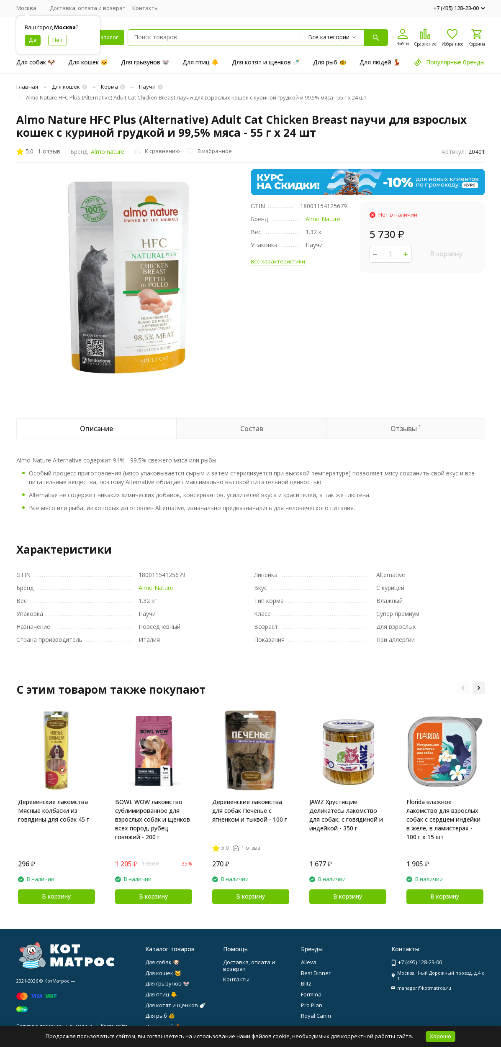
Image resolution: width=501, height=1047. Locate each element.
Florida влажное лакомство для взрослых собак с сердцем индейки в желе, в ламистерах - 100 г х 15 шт (443, 819)
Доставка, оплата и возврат (88, 8)
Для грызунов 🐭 (145, 62)
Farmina (311, 994)
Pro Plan (311, 1005)
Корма (109, 86)
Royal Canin (316, 1015)
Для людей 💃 (380, 62)
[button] (463, 688)
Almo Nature (323, 219)
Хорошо (440, 1036)
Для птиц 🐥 (200, 62)
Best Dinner (316, 973)
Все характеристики (278, 261)
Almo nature (107, 152)
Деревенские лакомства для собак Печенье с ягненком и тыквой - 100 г (249, 810)
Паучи (147, 86)
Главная (27, 86)
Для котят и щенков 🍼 (266, 62)
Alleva (308, 962)
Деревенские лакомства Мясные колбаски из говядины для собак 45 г (53, 810)
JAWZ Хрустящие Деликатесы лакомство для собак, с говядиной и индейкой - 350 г (346, 815)
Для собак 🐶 (35, 62)
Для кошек (66, 86)
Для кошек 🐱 (88, 62)
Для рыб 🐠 (329, 62)
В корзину (446, 253)
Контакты (145, 8)
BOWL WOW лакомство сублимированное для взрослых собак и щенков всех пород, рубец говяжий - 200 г (152, 819)
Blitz (306, 983)
